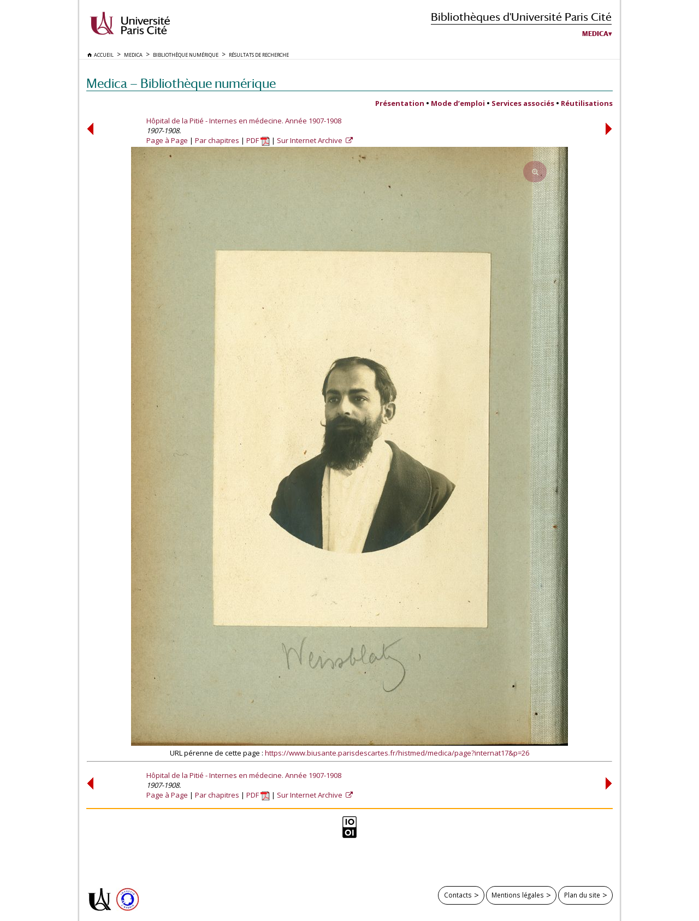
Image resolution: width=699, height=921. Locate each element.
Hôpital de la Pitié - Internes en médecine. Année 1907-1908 (243, 121)
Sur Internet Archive (310, 140)
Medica (595, 34)
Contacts (458, 894)
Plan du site (582, 894)
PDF (258, 140)
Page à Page (167, 140)
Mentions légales (517, 894)
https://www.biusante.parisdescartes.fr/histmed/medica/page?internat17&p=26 (397, 753)
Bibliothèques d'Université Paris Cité (521, 16)
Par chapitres (217, 140)
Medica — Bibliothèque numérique (181, 83)
